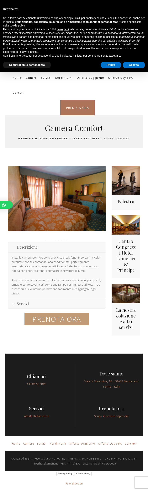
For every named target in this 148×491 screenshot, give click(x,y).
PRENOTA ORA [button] (56, 319)
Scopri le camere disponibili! (111, 416)
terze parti (63, 29)
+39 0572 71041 (37, 384)
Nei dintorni (64, 77)
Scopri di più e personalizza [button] (27, 64)
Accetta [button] (134, 64)
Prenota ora (77, 108)
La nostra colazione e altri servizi (126, 318)
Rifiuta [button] (111, 64)
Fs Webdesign (74, 483)
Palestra (126, 201)
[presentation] (101, 203)
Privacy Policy (65, 473)
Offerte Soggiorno (90, 77)
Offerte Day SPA (120, 77)
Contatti (19, 92)
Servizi (46, 77)
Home (17, 77)
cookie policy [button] (17, 25)
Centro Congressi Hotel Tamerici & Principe (126, 255)
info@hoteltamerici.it (37, 416)
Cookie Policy (83, 473)
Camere (31, 77)
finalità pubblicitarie (106, 36)
